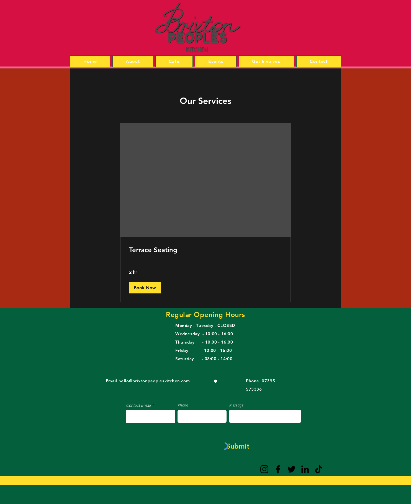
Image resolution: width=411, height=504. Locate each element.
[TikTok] (318, 469)
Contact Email (138, 405)
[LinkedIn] (305, 469)
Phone (183, 405)
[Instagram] (264, 469)
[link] (205, 249)
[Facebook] (278, 469)
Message (236, 405)
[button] (145, 287)
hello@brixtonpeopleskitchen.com (154, 380)
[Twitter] (291, 469)
